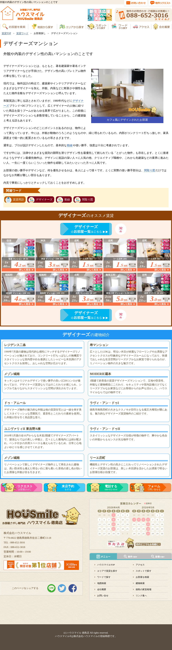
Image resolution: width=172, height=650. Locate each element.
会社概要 (101, 589)
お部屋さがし (25, 488)
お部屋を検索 (142, 577)
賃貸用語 (18, 199)
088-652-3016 (111, 488)
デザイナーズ (44, 199)
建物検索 (140, 583)
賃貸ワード (22, 33)
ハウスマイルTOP (106, 564)
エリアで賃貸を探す (107, 571)
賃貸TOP (6, 33)
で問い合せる (154, 488)
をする (68, 488)
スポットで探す (143, 571)
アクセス (140, 564)
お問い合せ (102, 595)
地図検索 (101, 583)
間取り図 (149, 170)
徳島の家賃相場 (143, 589)
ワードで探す (104, 577)
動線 (70, 145)
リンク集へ (141, 595)
